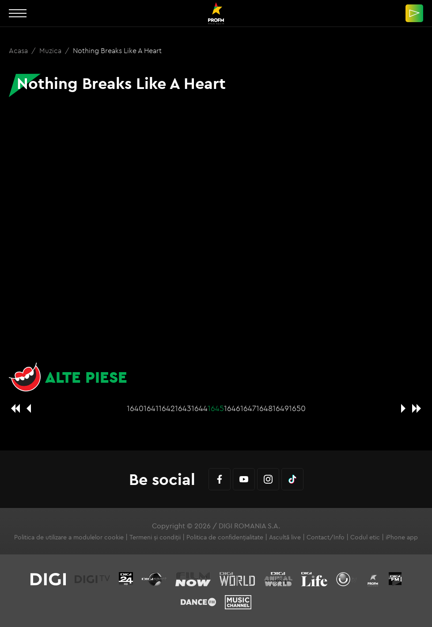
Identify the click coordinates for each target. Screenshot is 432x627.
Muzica (51, 50)
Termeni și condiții (155, 537)
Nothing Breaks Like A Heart (117, 50)
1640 (135, 408)
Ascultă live (285, 537)
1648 (264, 408)
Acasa (19, 50)
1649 (281, 408)
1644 (199, 408)
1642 (167, 408)
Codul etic (365, 537)
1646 (232, 408)
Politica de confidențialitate (224, 537)
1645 (216, 408)
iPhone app (402, 537)
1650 (297, 408)
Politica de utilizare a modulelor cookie (69, 537)
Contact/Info (326, 537)
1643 (183, 408)
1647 (248, 408)
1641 (151, 408)
